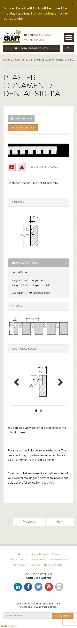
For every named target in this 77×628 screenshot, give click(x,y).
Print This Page (24, 118)
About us (22, 554)
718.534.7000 (37, 39)
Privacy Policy (38, 560)
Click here (48, 482)
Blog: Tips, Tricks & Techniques (46, 565)
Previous (18, 386)
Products (19, 60)
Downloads (19, 565)
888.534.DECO (42, 34)
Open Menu (69, 37)
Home (6, 60)
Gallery (56, 554)
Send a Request (39, 554)
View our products (31, 48)
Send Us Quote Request (22, 127)
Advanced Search (58, 560)
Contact (13, 560)
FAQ (23, 560)
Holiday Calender (44, 13)
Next (59, 386)
